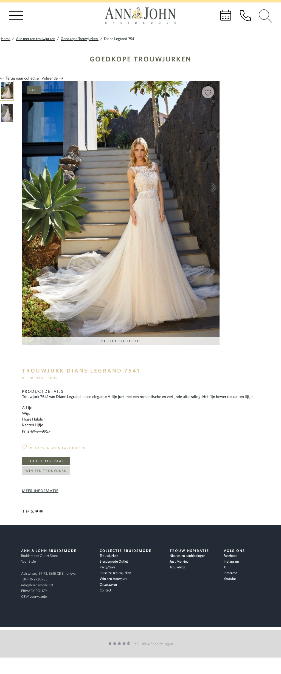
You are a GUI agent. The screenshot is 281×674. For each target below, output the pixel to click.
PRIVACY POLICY (34, 591)
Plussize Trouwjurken (115, 573)
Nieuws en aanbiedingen (188, 556)
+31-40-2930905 (34, 579)
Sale (34, 90)
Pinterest (230, 573)
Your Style (28, 561)
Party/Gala (107, 567)
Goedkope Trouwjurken (141, 59)
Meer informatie (40, 491)
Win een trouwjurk (46, 470)
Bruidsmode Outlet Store (39, 556)
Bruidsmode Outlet (114, 561)
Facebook (230, 556)
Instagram (231, 561)
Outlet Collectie (121, 341)
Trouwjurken (109, 556)
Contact (105, 590)
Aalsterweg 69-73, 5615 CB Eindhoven (49, 573)
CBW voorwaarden (35, 596)
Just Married (179, 561)
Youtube (230, 579)
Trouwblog (178, 567)
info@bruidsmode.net (37, 585)
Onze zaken (108, 584)
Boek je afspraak (46, 461)
